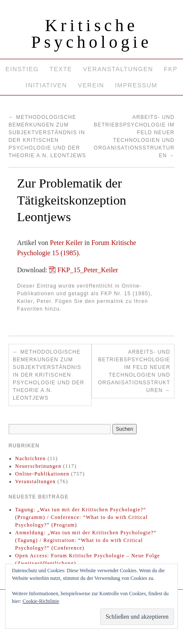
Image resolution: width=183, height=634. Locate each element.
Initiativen (46, 85)
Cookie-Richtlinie (41, 601)
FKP (170, 69)
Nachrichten (30, 458)
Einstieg (22, 69)
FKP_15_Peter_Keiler (87, 270)
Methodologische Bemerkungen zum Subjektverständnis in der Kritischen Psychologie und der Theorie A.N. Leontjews (48, 375)
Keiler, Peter (34, 301)
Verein (91, 85)
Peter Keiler (66, 242)
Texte (60, 69)
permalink (110, 301)
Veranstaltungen (118, 69)
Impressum (136, 85)
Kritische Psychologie (91, 34)
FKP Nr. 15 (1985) (126, 294)
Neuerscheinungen (38, 466)
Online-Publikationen (42, 474)
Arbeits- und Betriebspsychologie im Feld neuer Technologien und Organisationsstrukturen (134, 371)
